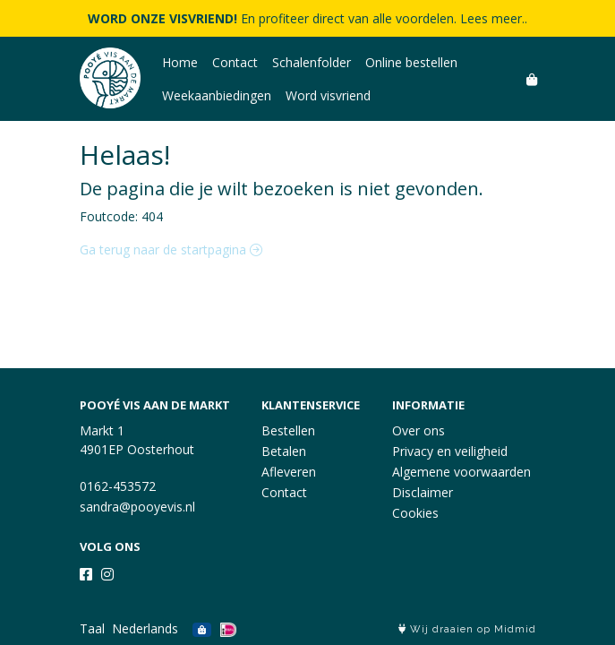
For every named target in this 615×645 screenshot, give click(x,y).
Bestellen (288, 430)
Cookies (415, 512)
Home (180, 62)
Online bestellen (411, 62)
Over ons (418, 430)
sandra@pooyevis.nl (137, 506)
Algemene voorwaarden (461, 471)
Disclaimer (422, 492)
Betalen (283, 451)
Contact (235, 62)
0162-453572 (118, 485)
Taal (92, 628)
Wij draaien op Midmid (467, 629)
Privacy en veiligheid (450, 451)
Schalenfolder (311, 62)
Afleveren (288, 471)
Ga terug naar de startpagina (171, 249)
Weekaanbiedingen (216, 95)
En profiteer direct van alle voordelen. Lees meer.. (307, 18)
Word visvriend (328, 95)
